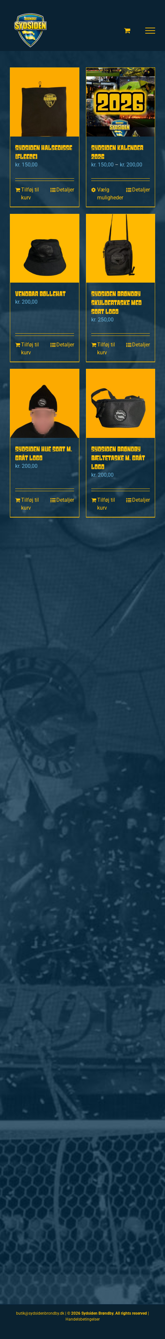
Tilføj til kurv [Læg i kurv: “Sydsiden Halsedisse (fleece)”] (30, 194)
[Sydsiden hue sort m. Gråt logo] (44, 403)
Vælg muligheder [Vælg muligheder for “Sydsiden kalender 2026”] (108, 194)
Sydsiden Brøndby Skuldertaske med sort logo (116, 302)
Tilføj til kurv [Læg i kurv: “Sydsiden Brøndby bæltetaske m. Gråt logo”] (106, 504)
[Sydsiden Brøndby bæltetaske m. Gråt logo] (120, 403)
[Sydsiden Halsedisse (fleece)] (44, 102)
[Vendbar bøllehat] (44, 248)
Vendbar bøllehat (40, 293)
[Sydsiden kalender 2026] (120, 102)
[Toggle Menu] (150, 31)
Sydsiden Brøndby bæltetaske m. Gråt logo (118, 457)
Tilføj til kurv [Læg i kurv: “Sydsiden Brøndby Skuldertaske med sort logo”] (106, 348)
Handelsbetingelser (83, 1319)
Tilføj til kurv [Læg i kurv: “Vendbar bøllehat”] (30, 348)
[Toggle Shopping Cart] (127, 30)
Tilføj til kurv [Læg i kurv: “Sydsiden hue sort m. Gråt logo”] (30, 504)
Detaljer (65, 190)
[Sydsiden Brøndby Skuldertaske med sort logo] (120, 248)
